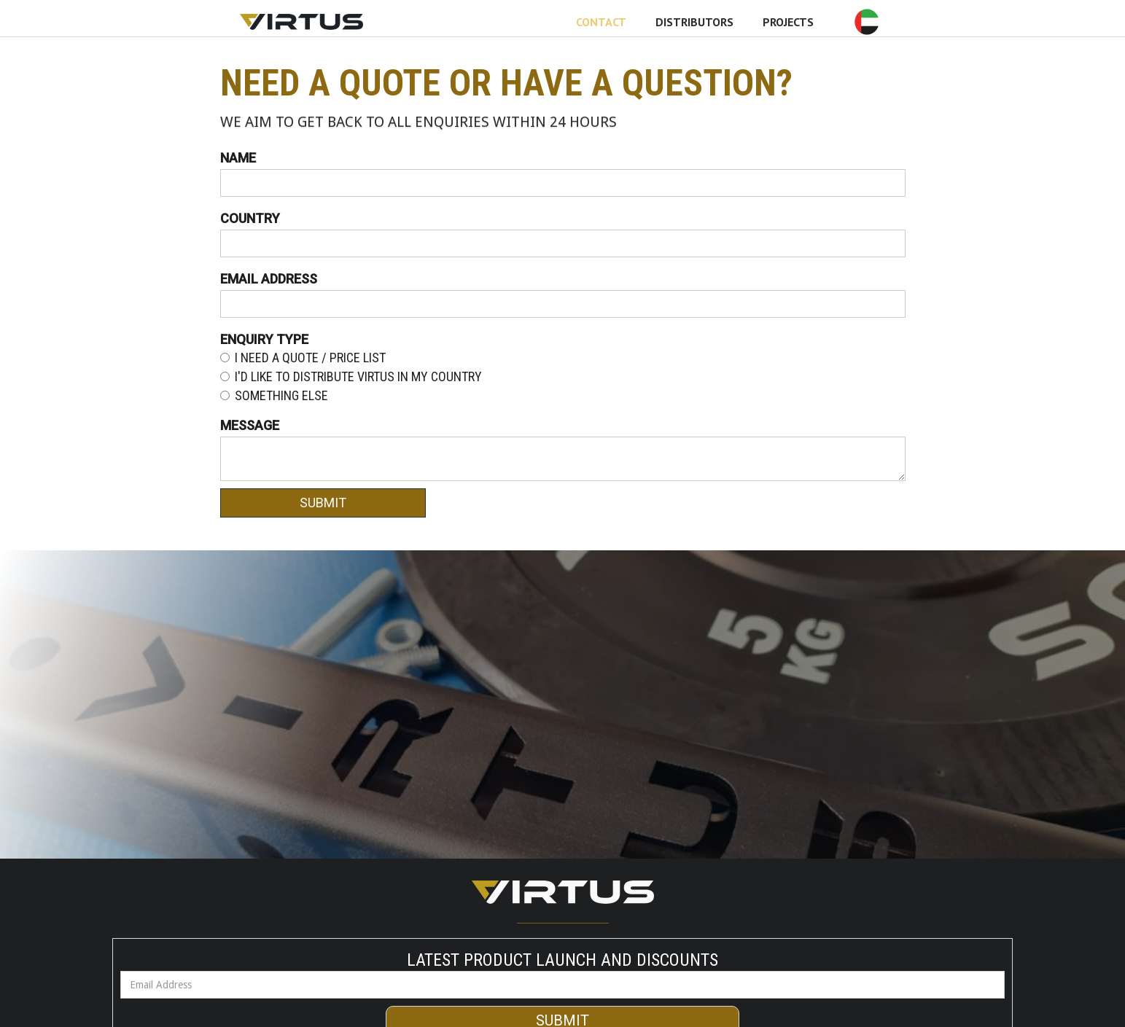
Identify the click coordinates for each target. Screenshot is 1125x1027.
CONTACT (601, 22)
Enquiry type (264, 339)
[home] (301, 22)
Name (238, 158)
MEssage (249, 425)
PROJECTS (788, 22)
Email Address (268, 279)
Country (250, 218)
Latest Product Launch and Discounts (562, 960)
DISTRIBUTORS (694, 22)
